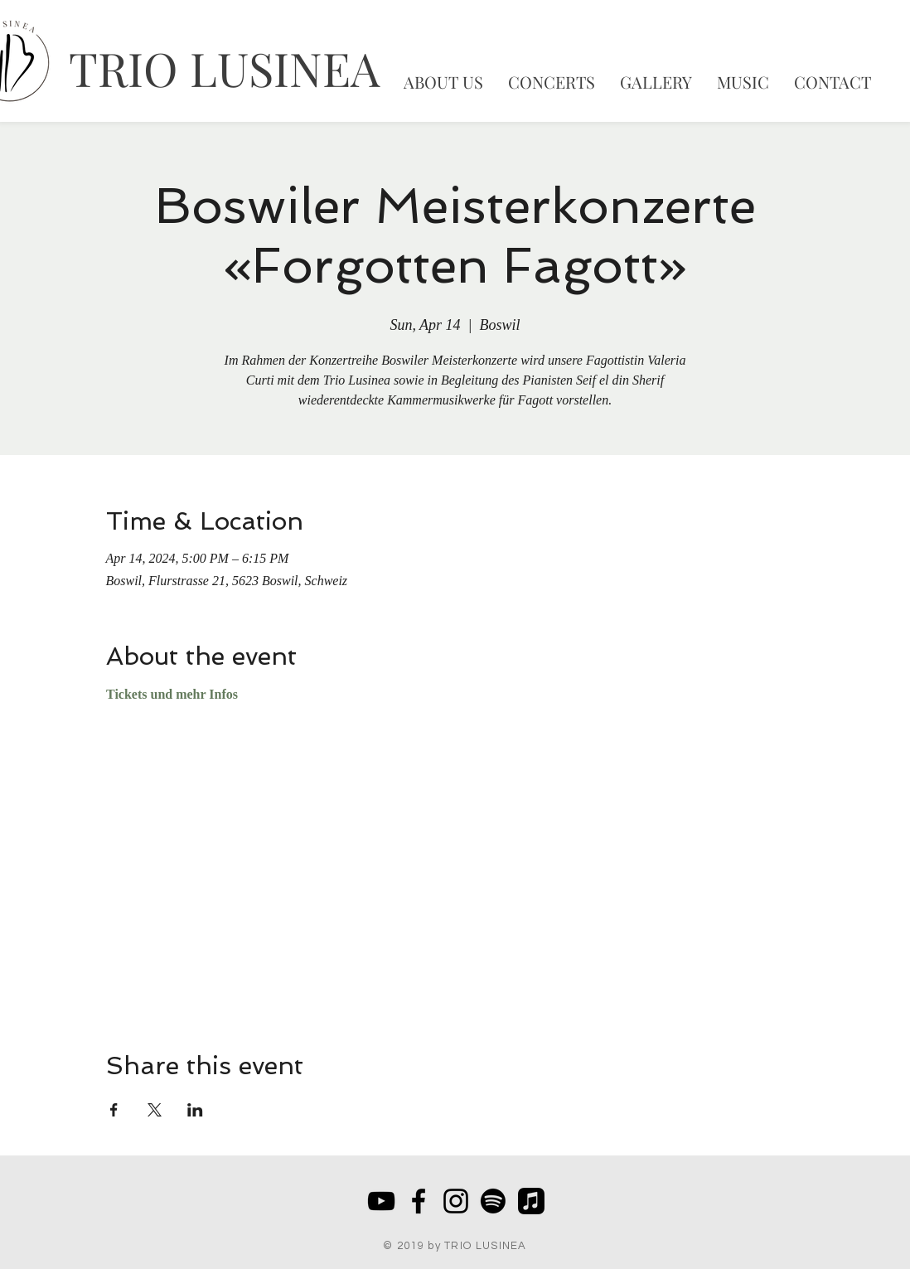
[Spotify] (493, 1201)
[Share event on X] (154, 1109)
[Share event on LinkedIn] (195, 1109)
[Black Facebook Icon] (418, 1201)
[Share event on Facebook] (114, 1109)
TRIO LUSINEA (224, 67)
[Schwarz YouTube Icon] (381, 1201)
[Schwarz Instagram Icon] (455, 1201)
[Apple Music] (531, 1201)
